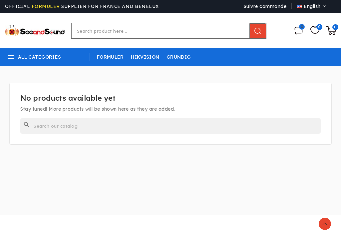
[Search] (170, 126)
